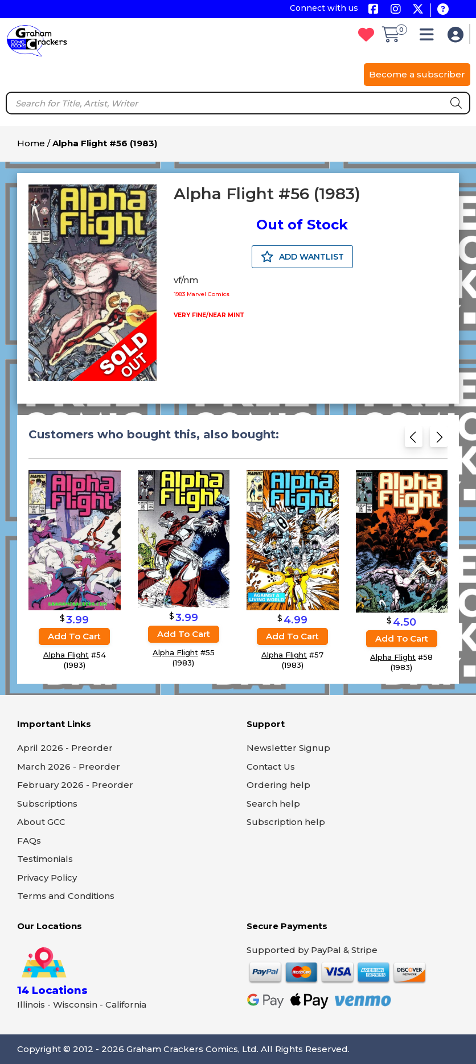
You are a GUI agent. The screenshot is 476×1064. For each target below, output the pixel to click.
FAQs (29, 840)
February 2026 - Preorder (75, 784)
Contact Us (271, 766)
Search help (273, 803)
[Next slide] (439, 440)
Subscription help (286, 821)
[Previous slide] (413, 440)
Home (31, 143)
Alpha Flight (66, 654)
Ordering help (278, 784)
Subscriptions (47, 803)
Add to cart (74, 636)
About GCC (41, 821)
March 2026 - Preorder (68, 766)
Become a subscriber (417, 74)
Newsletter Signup (288, 747)
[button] (430, 37)
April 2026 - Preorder (65, 747)
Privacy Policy (47, 877)
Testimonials (45, 858)
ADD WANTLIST (302, 256)
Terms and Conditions (65, 895)
